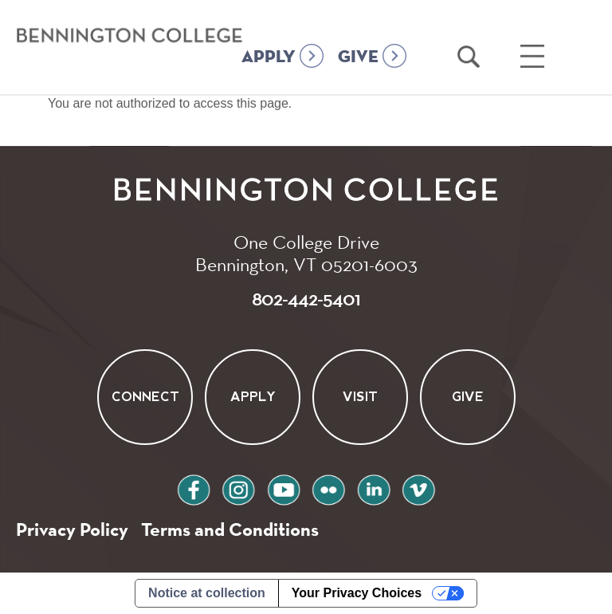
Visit (360, 396)
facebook (193, 487)
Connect (144, 396)
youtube (283, 487)
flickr (328, 487)
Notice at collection (206, 593)
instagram (238, 487)
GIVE (358, 57)
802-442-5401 (306, 298)
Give (468, 396)
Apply (252, 396)
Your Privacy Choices (357, 593)
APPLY (268, 57)
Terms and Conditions (230, 529)
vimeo (418, 487)
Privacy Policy (72, 529)
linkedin (373, 487)
